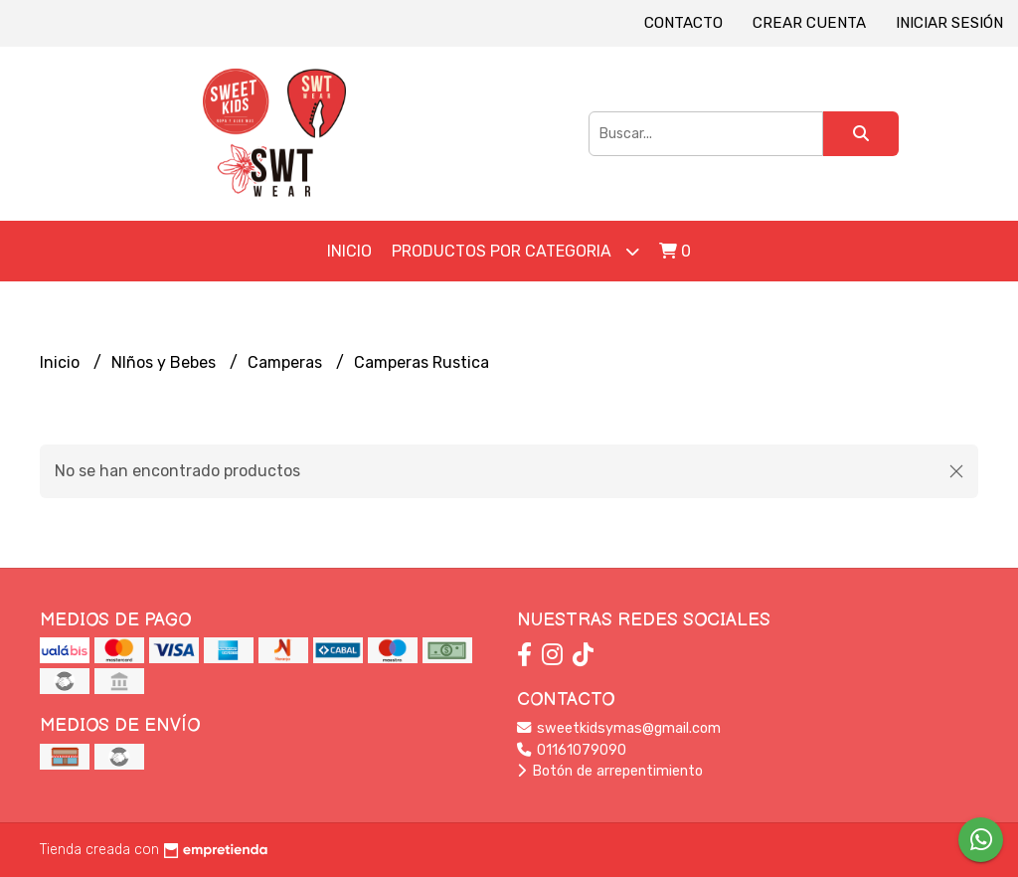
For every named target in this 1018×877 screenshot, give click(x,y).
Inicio (349, 251)
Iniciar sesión (949, 23)
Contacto (683, 23)
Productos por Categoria (515, 251)
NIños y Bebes (165, 362)
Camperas (287, 362)
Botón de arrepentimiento (610, 771)
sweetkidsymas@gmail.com (619, 728)
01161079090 (571, 750)
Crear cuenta (809, 23)
